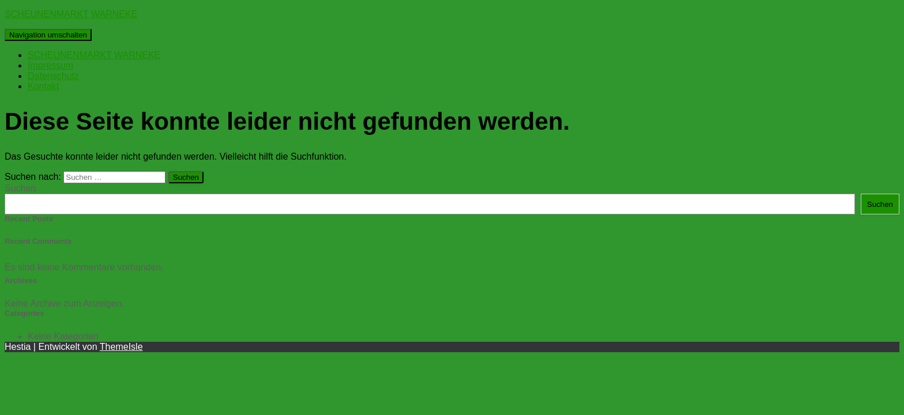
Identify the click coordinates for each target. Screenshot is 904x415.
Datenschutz (53, 76)
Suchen (20, 188)
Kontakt (43, 86)
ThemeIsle (121, 347)
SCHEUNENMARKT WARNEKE (94, 55)
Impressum (50, 65)
